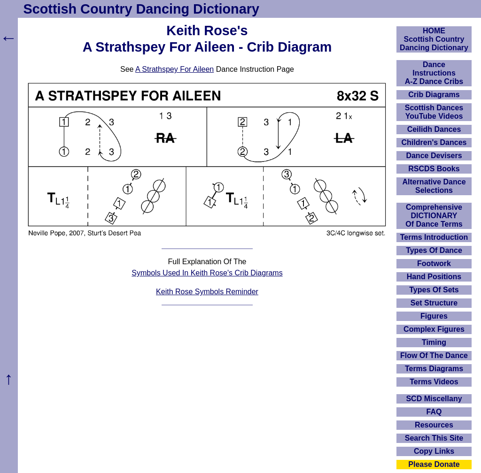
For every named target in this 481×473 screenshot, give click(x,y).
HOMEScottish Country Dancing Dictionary (434, 39)
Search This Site (434, 438)
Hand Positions (434, 277)
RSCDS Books (433, 169)
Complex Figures (434, 329)
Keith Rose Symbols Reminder (207, 292)
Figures (434, 316)
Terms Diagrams (434, 369)
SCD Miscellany (434, 399)
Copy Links (434, 451)
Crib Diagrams (433, 95)
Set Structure (434, 303)
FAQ (434, 412)
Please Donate (433, 464)
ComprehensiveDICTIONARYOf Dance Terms (434, 215)
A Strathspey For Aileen (174, 69)
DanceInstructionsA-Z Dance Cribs (434, 73)
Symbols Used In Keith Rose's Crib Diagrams (207, 273)
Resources (434, 425)
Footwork (434, 263)
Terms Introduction (434, 237)
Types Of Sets (434, 290)
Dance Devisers (434, 156)
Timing (434, 342)
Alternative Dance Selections (433, 186)
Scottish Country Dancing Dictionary (141, 8)
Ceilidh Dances (434, 129)
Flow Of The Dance (434, 355)
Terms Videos (434, 382)
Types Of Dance (434, 250)
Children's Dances (434, 142)
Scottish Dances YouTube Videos (434, 112)
